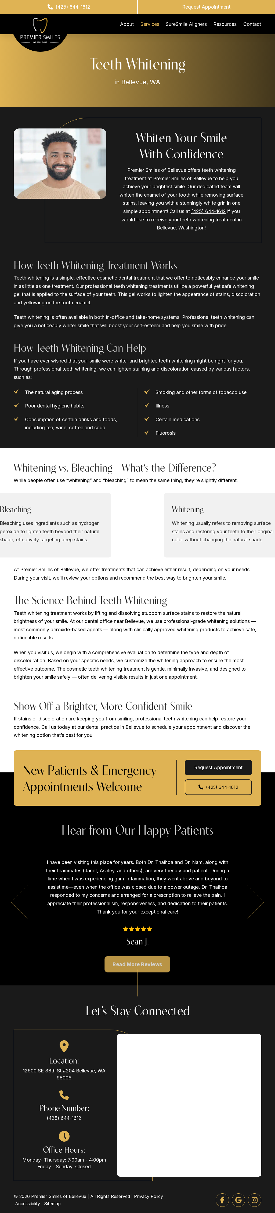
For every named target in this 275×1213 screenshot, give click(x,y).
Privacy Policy (148, 1196)
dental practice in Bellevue (115, 727)
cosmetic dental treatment (126, 278)
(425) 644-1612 (208, 211)
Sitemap (52, 1203)
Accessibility (27, 1203)
